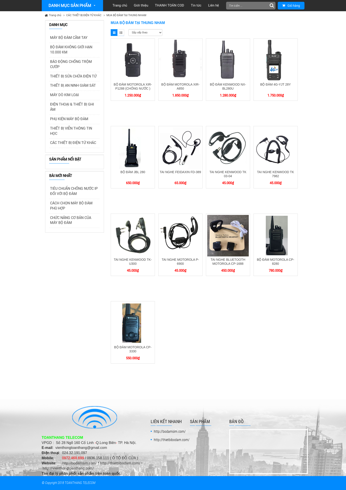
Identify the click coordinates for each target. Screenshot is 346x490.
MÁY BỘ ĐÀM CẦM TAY (69, 37)
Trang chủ (55, 15)
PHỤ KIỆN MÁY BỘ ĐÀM (69, 119)
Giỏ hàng (291, 5)
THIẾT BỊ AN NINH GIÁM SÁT (73, 85)
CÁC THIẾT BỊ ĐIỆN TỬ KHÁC (83, 15)
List (120, 32)
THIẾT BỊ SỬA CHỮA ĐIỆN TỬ (73, 76)
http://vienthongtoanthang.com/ (68, 468)
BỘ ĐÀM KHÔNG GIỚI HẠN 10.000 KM (71, 49)
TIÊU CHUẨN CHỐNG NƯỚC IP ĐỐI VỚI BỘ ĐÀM (74, 191)
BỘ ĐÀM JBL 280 (132, 172)
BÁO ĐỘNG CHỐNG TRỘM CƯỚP (71, 64)
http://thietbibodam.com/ (120, 463)
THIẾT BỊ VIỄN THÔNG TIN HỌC (71, 131)
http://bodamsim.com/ (79, 463)
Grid (114, 32)
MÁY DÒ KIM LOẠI (64, 95)
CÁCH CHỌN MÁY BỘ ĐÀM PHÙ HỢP (71, 205)
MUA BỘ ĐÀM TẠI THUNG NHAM (126, 15)
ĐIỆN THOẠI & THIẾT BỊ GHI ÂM (72, 107)
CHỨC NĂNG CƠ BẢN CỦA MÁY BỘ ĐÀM (70, 220)
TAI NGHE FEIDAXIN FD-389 (180, 172)
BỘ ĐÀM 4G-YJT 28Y (275, 84)
